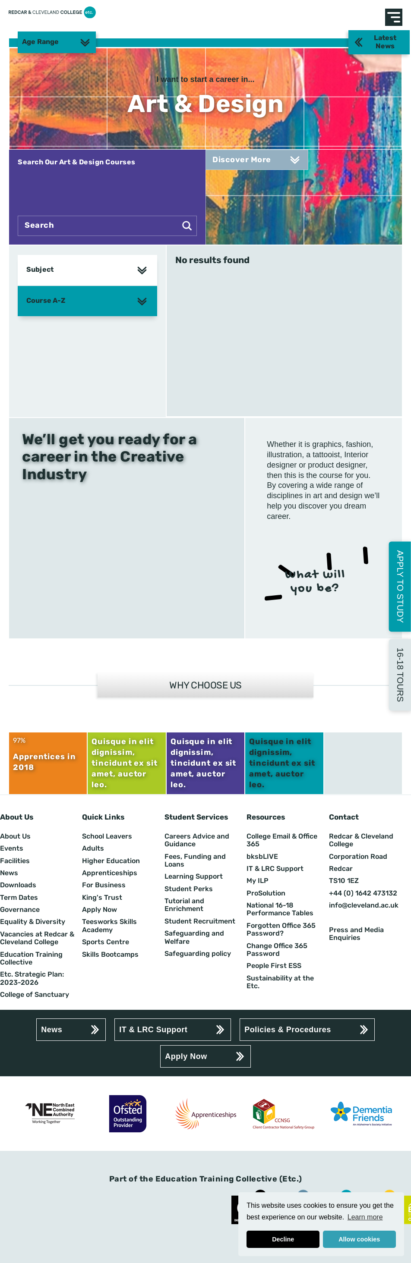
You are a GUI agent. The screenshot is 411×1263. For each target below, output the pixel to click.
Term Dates (19, 898)
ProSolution (266, 893)
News (9, 873)
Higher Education (111, 861)
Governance (20, 910)
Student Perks (188, 889)
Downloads (18, 885)
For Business (104, 885)
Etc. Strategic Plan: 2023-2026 (32, 978)
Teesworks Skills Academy (109, 925)
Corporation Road (358, 857)
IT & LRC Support (275, 869)
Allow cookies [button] (359, 1239)
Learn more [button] (365, 1217)
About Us (15, 836)
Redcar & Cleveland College (361, 840)
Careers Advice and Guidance (196, 840)
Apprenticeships (109, 873)
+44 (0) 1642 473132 (363, 893)
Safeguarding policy (197, 954)
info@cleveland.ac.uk (363, 905)
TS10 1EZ (344, 881)
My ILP (258, 881)
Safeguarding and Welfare (194, 937)
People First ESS (274, 966)
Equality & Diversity (32, 922)
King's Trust (102, 898)
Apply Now (99, 910)
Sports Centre (105, 942)
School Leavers (107, 836)
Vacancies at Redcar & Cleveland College (37, 938)
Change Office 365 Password (277, 950)
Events (11, 848)
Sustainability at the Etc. (280, 982)
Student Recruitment (199, 921)
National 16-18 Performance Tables (280, 909)
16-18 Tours (400, 674)
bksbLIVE (262, 857)
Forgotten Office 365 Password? (281, 929)
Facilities (15, 861)
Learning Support (193, 876)
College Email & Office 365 (282, 840)
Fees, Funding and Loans (195, 860)
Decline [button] (283, 1239)
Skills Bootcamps (110, 954)
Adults (93, 848)
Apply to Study (400, 586)
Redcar (341, 869)
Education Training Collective (31, 958)
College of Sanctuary (34, 995)
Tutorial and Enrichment (184, 905)
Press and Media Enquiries (356, 934)
